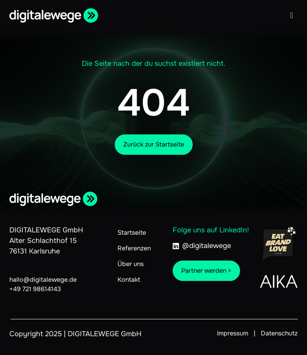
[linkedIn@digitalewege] (211, 249)
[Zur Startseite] (55, 15)
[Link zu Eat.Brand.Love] (279, 244)
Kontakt (128, 279)
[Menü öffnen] (291, 15)
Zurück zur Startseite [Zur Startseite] (153, 144)
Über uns (130, 264)
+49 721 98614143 (35, 289)
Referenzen (134, 248)
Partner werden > (206, 270)
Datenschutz (279, 333)
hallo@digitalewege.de (43, 279)
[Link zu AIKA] (279, 281)
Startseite (131, 232)
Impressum (232, 333)
